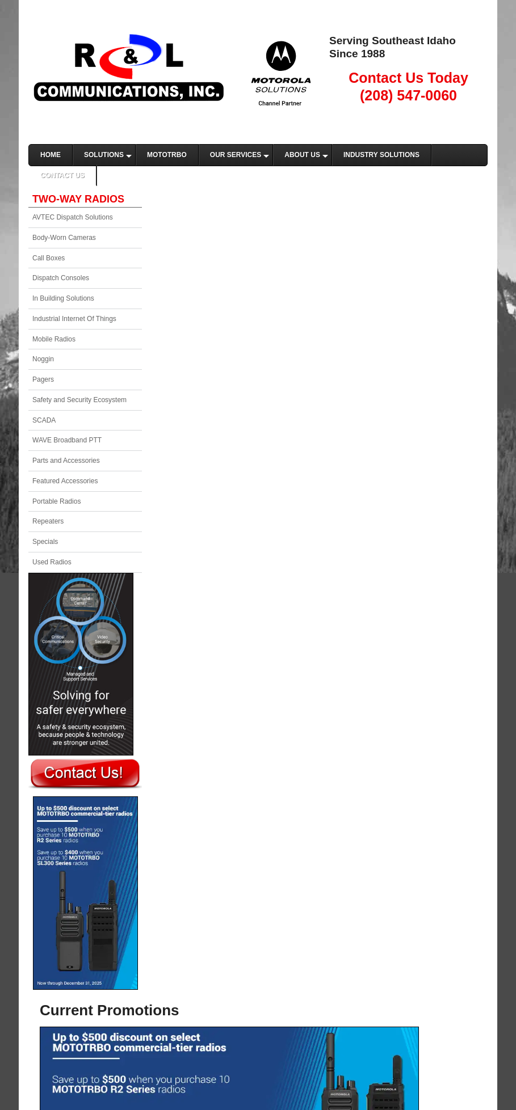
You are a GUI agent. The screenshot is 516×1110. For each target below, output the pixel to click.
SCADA (44, 420)
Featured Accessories (65, 481)
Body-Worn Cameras (64, 238)
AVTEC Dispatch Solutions (72, 217)
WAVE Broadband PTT (67, 440)
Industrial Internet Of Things (74, 319)
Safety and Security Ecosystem (79, 400)
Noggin (43, 359)
